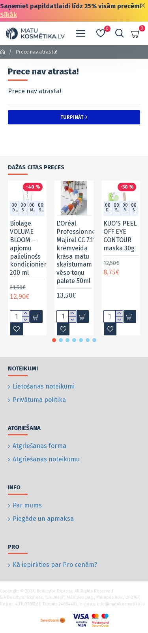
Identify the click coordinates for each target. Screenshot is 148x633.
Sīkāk (8, 15)
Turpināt (71, 117)
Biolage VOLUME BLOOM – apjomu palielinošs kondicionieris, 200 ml (31, 248)
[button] (54, 340)
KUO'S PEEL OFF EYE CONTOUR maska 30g (120, 236)
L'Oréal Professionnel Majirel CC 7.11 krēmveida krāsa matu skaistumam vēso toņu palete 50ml (76, 252)
